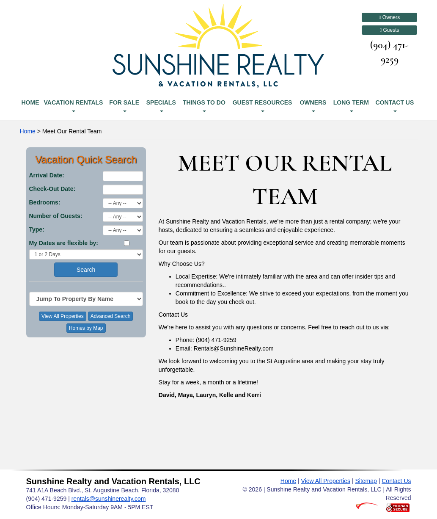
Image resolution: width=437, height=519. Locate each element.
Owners (389, 17)
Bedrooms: (44, 202)
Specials (161, 105)
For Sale (124, 105)
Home (30, 102)
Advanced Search (111, 316)
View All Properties (62, 316)
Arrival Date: (46, 175)
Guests (389, 30)
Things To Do (204, 105)
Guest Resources (262, 105)
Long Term (351, 105)
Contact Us (395, 105)
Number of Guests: (55, 216)
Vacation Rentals (73, 105)
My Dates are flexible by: (63, 243)
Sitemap (366, 481)
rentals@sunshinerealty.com (108, 498)
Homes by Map (86, 328)
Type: (36, 229)
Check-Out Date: (52, 188)
